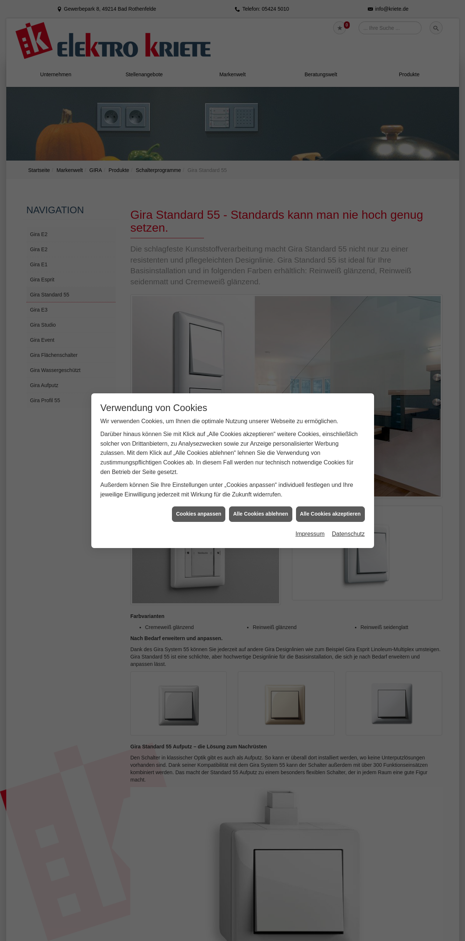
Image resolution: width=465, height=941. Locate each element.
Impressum (309, 533)
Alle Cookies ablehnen (260, 514)
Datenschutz (348, 533)
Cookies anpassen (198, 514)
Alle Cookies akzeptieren (330, 514)
